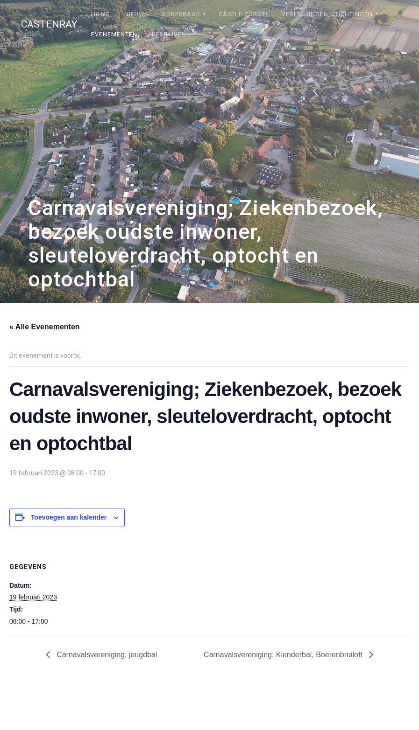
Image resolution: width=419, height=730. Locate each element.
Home (100, 14)
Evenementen (114, 34)
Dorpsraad (181, 14)
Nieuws (136, 14)
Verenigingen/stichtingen (327, 14)
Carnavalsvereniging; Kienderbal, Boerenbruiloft (284, 655)
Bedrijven (169, 34)
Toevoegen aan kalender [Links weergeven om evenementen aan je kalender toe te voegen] (69, 517)
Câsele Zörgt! (243, 14)
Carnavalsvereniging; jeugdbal (106, 655)
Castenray (49, 24)
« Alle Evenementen (44, 327)
